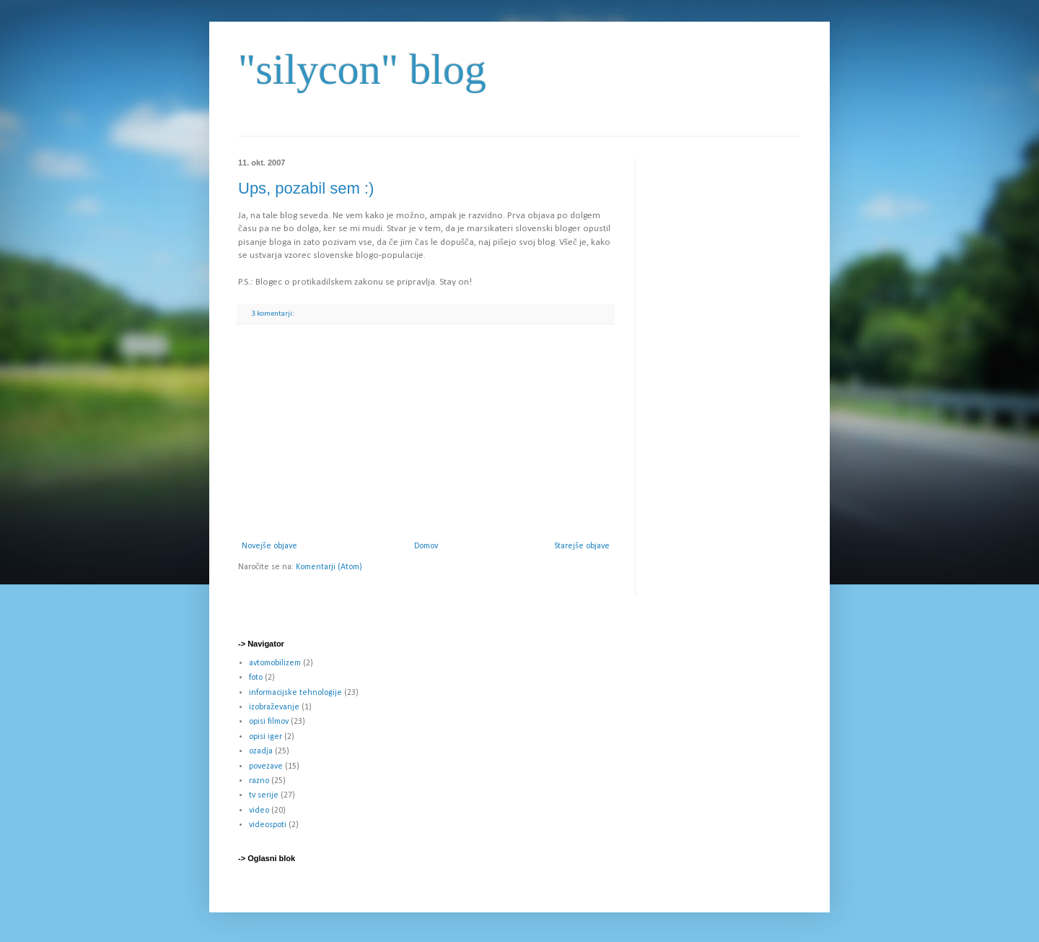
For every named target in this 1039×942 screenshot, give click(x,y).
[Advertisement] (425, 432)
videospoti (267, 825)
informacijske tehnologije (295, 692)
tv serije (264, 795)
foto (256, 677)
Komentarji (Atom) (329, 567)
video (259, 810)
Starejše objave (582, 546)
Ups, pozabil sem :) (306, 188)
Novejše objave (269, 546)
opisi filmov (269, 721)
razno (259, 781)
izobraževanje (274, 707)
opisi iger (265, 737)
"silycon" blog (362, 69)
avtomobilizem (275, 663)
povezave (266, 766)
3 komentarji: (274, 314)
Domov (426, 546)
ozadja (261, 751)
